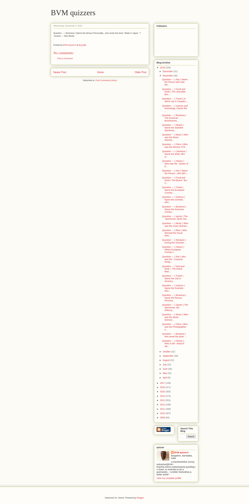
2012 (163, 404)
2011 (163, 409)
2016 (163, 387)
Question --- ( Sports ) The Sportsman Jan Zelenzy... (175, 307)
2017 (163, 383)
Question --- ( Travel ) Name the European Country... (173, 190)
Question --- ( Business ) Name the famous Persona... (174, 298)
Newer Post (59, 72)
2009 (163, 417)
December (168, 71)
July (165, 364)
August (166, 360)
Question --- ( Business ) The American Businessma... (174, 118)
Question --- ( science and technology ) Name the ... (175, 108)
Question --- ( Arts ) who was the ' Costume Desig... (174, 259)
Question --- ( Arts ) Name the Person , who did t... (175, 172)
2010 (163, 413)
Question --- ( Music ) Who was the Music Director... (175, 137)
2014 (163, 396)
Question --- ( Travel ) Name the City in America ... (172, 278)
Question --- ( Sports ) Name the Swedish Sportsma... (173, 128)
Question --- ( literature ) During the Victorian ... (174, 241)
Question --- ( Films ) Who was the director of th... (175, 145)
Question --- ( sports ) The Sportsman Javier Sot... (175, 217)
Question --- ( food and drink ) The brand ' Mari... (173, 269)
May (165, 373)
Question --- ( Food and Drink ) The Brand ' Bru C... (174, 180)
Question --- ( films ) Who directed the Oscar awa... (174, 233)
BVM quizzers (73, 12)
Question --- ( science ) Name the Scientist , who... (173, 288)
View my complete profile (169, 478)
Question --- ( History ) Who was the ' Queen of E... (175, 164)
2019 (163, 67)
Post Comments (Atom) (106, 80)
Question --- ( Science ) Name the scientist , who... (173, 200)
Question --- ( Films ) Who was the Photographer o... (175, 327)
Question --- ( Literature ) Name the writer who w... (174, 154)
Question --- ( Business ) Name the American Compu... (174, 209)
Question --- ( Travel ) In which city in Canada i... (175, 100)
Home (100, 72)
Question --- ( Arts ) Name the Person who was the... (175, 82)
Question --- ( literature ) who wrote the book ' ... (174, 335)
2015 (163, 391)
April (165, 377)
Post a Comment (65, 58)
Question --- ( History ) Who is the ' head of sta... (173, 343)
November (168, 75)
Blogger (140, 498)
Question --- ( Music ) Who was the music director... (175, 224)
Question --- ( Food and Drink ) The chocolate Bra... (174, 92)
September (168, 356)
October (167, 351)
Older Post (140, 72)
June (165, 369)
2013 (163, 400)
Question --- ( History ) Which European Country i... (173, 250)
